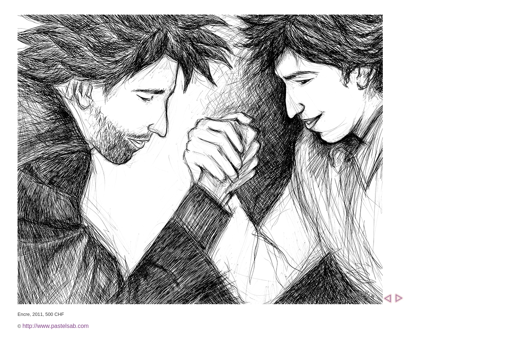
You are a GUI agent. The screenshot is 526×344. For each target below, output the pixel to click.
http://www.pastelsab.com (55, 326)
